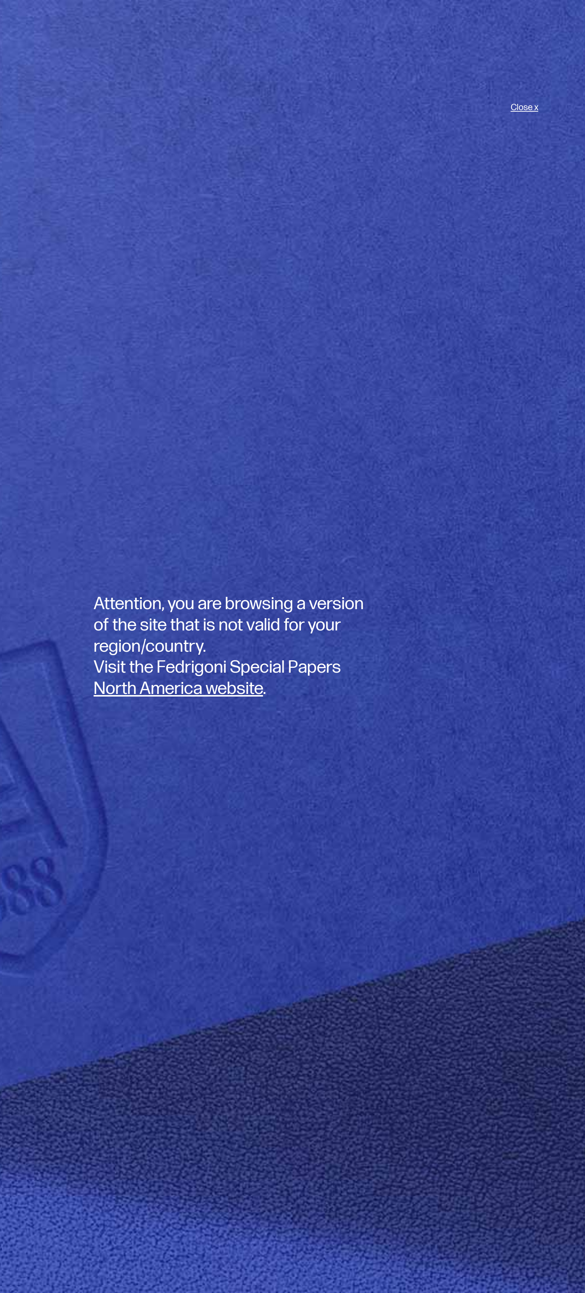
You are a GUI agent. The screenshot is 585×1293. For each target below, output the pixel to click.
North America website (178, 688)
